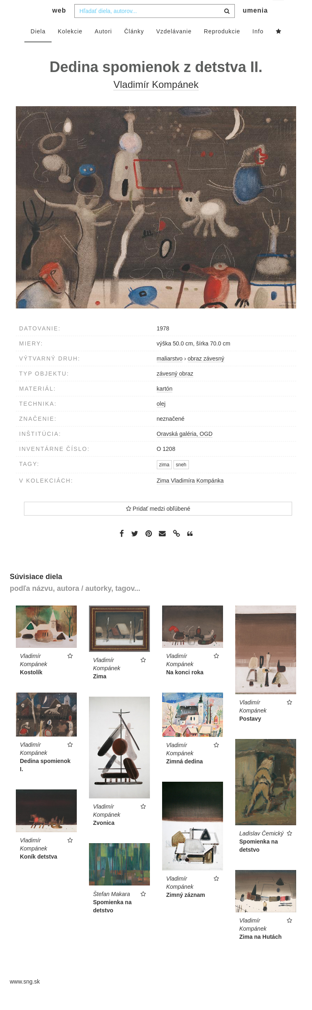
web (59, 26)
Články (134, 47)
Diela (38, 47)
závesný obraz (175, 390)
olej (161, 420)
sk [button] (279, 12)
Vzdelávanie (173, 47)
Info (257, 47)
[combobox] (154, 27)
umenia (255, 26)
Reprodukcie (222, 47)
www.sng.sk (25, 998)
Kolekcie (70, 47)
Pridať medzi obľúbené (158, 525)
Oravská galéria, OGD (185, 450)
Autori (103, 47)
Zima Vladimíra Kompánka (190, 497)
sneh (181, 481)
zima (164, 481)
